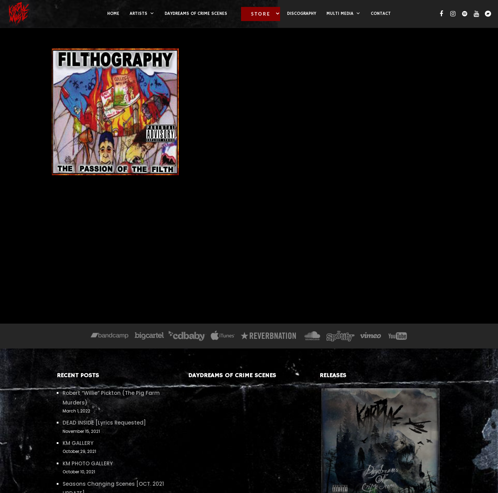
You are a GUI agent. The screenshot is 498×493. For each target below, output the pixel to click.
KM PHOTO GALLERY (88, 463)
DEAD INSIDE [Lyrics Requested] (104, 422)
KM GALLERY (78, 443)
